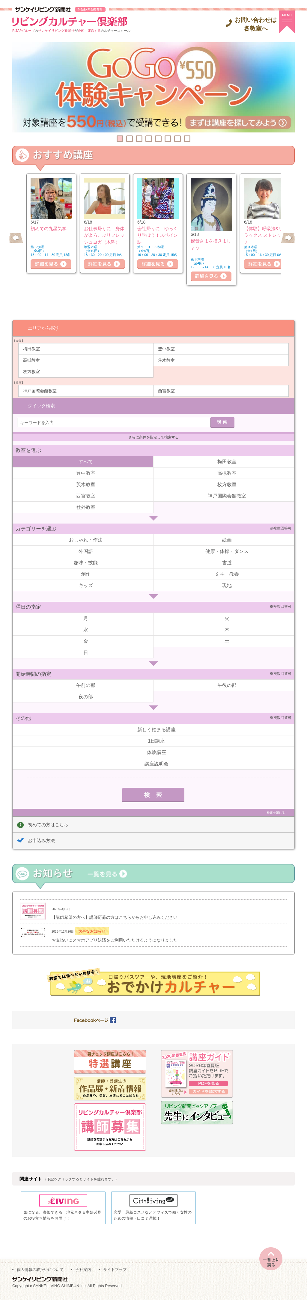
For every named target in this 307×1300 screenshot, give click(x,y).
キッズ (86, 583)
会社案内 (83, 1273)
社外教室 (85, 505)
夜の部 (86, 695)
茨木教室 (166, 360)
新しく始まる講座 (156, 727)
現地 (227, 583)
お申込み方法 (41, 838)
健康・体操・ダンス (227, 549)
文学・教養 (227, 572)
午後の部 (227, 683)
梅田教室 (31, 348)
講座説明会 (156, 761)
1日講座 (156, 739)
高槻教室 (31, 360)
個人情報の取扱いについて (40, 1273)
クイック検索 (41, 403)
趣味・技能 (86, 561)
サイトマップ (115, 1273)
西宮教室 (166, 390)
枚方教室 (31, 371)
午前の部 (85, 683)
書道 (227, 561)
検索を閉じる (276, 810)
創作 (86, 572)
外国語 (86, 549)
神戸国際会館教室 (40, 390)
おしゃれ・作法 (86, 538)
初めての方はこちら (48, 822)
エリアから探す (43, 327)
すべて (86, 459)
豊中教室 (166, 348)
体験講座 (156, 750)
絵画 (227, 538)
